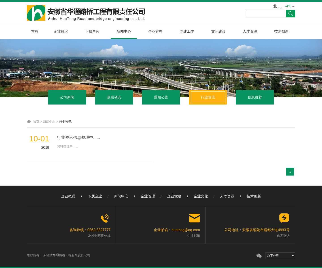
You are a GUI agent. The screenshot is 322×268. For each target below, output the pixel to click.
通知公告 (161, 97)
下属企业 (95, 196)
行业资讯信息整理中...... (78, 137)
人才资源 (250, 31)
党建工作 (187, 31)
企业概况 (61, 31)
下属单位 (92, 31)
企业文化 (201, 196)
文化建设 (218, 31)
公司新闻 (67, 97)
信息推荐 (255, 97)
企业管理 (155, 31)
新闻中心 (124, 31)
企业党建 (174, 196)
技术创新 (281, 31)
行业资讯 (208, 97)
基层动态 (114, 97)
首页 (34, 31)
